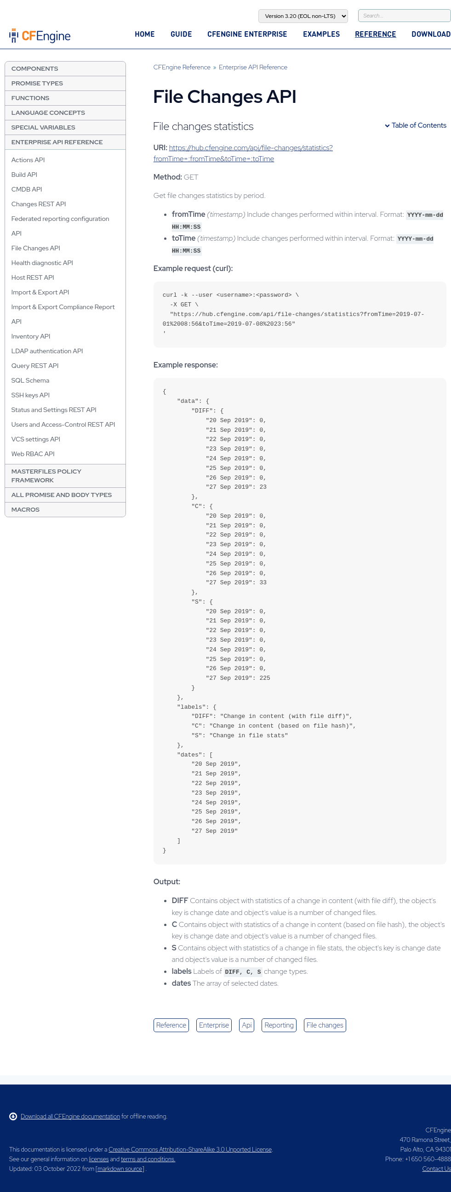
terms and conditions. (148, 1159)
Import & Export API (40, 292)
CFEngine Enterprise (247, 34)
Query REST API (35, 366)
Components (34, 68)
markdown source (119, 1169)
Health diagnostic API (42, 263)
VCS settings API (35, 439)
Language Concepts (48, 112)
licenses (98, 1159)
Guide (181, 34)
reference (171, 1025)
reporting (278, 1025)
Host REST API (32, 277)
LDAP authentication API (47, 351)
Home (145, 34)
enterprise (214, 1025)
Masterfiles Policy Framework (46, 475)
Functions (30, 98)
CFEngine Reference (182, 67)
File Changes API (35, 248)
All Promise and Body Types (61, 495)
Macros (25, 509)
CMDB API (26, 189)
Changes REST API (38, 204)
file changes (325, 1025)
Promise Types (37, 83)
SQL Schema (30, 380)
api (246, 1025)
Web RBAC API (33, 454)
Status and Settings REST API (54, 410)
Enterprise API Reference (57, 142)
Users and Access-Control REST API (63, 424)
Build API (24, 174)
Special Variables (43, 127)
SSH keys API (30, 395)
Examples (321, 34)
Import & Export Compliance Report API (63, 314)
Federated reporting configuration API (60, 226)
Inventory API (31, 336)
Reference (375, 34)
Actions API (28, 160)
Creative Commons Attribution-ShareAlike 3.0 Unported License (189, 1149)
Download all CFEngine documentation (64, 1116)
